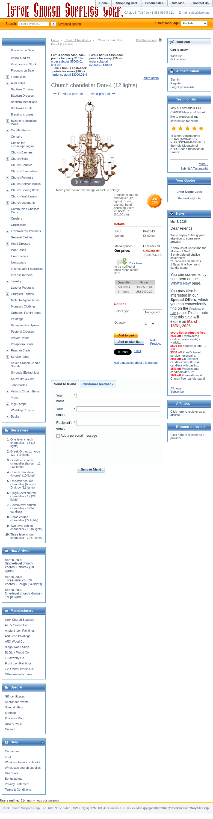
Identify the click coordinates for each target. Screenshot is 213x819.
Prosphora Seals (22, 344)
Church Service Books (26, 183)
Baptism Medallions (24, 102)
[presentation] (108, 450)
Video (15, 397)
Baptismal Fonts (21, 108)
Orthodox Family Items (26, 312)
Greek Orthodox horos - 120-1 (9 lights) (26, 453)
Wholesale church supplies (23, 767)
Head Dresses (20, 243)
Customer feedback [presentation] (98, 384)
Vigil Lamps (18, 404)
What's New (180, 283)
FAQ (8, 756)
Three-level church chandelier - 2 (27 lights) (26, 536)
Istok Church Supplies (19, 619)
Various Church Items (25, 391)
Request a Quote (189, 198)
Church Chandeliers (77, 40)
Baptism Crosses (22, 89)
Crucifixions (18, 224)
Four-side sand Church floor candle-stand (187, 377)
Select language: (181, 23)
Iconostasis (18, 262)
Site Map (178, 3)
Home (55, 40)
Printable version (146, 40)
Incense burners (21, 275)
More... (203, 163)
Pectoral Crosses (22, 331)
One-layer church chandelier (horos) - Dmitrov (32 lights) (23, 484)
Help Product (155, 342)
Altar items (18, 83)
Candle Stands (21, 130)
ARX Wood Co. (15, 641)
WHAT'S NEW (20, 58)
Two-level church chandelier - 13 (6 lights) (26, 527)
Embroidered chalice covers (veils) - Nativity (185, 339)
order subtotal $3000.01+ (69, 74)
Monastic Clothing (23, 306)
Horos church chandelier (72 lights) (24, 518)
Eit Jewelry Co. (15, 658)
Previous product (67, 94)
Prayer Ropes (20, 337)
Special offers (14, 707)
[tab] (65, 384)
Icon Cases (18, 250)
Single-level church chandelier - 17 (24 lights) (23, 496)
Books (15, 416)
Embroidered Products (26, 231)
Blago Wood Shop (17, 647)
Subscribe (177, 391)
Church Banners (22, 152)
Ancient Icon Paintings (20, 630)
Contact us (12, 751)
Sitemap (10, 712)
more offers (151, 77)
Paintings (17, 319)
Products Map (14, 718)
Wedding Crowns (22, 410)
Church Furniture (22, 177)
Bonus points (13, 778)
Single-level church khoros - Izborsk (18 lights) (19, 567)
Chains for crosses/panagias (22, 144)
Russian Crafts (21, 350)
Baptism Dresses (22, 95)
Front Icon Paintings (18, 663)
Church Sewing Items (25, 190)
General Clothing (22, 237)
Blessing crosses (22, 114)
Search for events (16, 701)
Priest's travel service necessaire (185, 354)
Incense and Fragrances (27, 268)
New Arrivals (13, 723)
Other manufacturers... (20, 674)
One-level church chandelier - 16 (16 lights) (23, 443)
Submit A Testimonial (194, 168)
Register (176, 83)
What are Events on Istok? (22, 762)
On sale (10, 729)
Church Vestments (23, 202)
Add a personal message (76, 435)
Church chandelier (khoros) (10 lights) (23, 474)
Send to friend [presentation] (65, 384)
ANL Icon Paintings (17, 636)
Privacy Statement (17, 784)
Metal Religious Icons (25, 300)
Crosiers (16, 218)
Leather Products (22, 287)
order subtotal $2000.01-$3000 (100, 63)
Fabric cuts (18, 76)
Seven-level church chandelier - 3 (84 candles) (23, 508)
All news (176, 388)
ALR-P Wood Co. (16, 625)
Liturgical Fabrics (22, 293)
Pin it (137, 351)
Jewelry (16, 281)
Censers (16, 136)
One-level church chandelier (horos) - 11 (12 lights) (25, 463)
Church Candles (21, 165)
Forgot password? (182, 87)
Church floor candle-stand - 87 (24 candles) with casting (184, 362)
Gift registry (178, 59)
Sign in (175, 79)
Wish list (176, 56)
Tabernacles (19, 385)
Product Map (154, 3)
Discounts (11, 773)
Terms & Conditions (18, 789)
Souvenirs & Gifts (22, 378)
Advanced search (69, 23)
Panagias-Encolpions (25, 325)
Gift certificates (15, 696)
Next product (103, 94)
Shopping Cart (126, 3)
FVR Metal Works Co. (19, 668)
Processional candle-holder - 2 (184, 370)
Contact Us (201, 3)
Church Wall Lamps (24, 196)
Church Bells (19, 158)
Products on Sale (22, 50)
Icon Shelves (19, 256)
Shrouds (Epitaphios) (25, 372)
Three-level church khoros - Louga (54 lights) (23, 582)
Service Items (20, 356)
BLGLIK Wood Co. (17, 652)
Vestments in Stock (24, 64)
